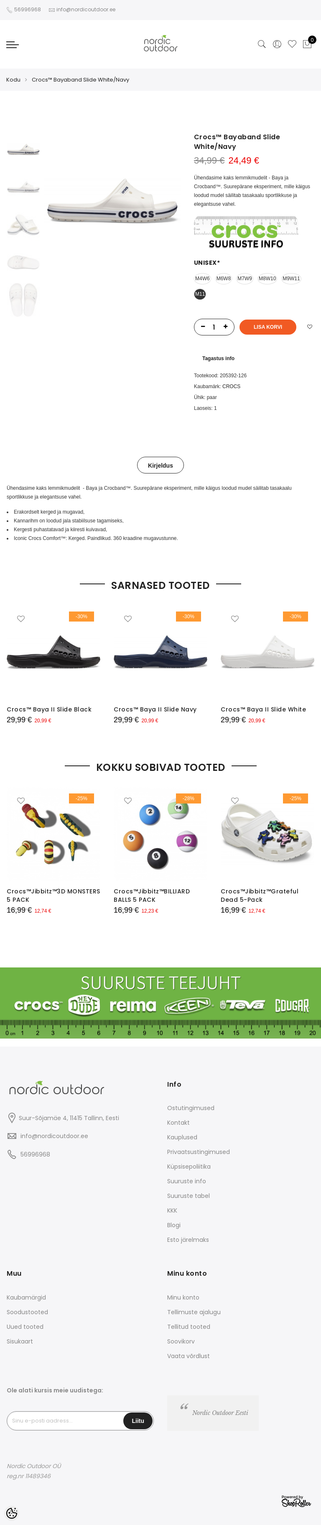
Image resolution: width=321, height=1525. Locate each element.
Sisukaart (20, 1341)
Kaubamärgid (26, 1297)
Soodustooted (27, 1312)
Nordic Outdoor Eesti (220, 1413)
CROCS (231, 386)
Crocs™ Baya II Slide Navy (155, 709)
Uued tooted (25, 1327)
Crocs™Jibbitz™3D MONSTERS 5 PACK (53, 895)
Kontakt (178, 1122)
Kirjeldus (160, 465)
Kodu (13, 80)
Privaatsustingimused (198, 1152)
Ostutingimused (190, 1108)
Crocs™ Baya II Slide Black (49, 709)
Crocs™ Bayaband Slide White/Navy (80, 80)
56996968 (28, 9)
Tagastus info (218, 358)
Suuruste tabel (188, 1196)
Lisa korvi (268, 327)
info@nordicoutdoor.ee (54, 1136)
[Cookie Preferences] (11, 1513)
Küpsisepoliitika (189, 1166)
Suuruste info (186, 1181)
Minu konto (183, 1297)
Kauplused (182, 1137)
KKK (172, 1210)
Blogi (174, 1225)
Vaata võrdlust (188, 1356)
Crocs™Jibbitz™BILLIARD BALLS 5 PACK (152, 895)
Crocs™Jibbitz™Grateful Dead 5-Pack (259, 895)
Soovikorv (181, 1341)
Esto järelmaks (188, 1240)
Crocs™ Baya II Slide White (263, 709)
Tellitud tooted (188, 1327)
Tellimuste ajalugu (194, 1312)
